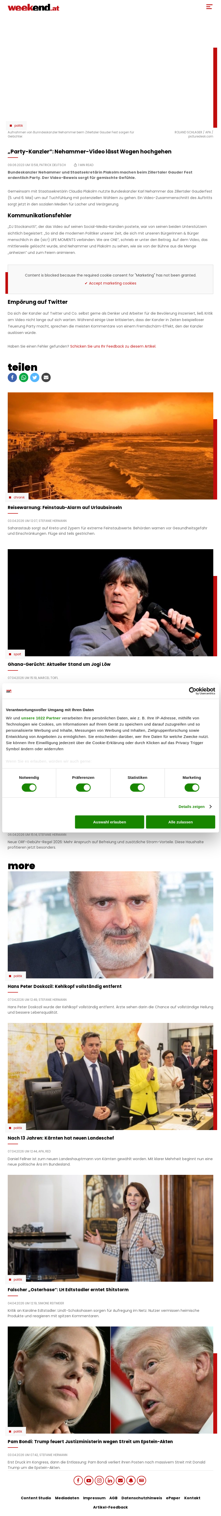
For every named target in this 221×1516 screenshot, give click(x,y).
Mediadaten (67, 1498)
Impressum (94, 1498)
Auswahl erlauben (109, 822)
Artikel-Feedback (110, 1507)
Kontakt (192, 1498)
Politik (18, 126)
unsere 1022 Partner (41, 718)
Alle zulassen (180, 822)
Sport (17, 654)
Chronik (19, 497)
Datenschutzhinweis (141, 1498)
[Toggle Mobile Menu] (209, 7)
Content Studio (36, 1498)
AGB (113, 1498)
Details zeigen (192, 806)
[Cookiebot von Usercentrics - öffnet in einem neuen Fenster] (192, 691)
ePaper (173, 1498)
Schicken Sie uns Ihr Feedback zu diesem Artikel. (113, 346)
